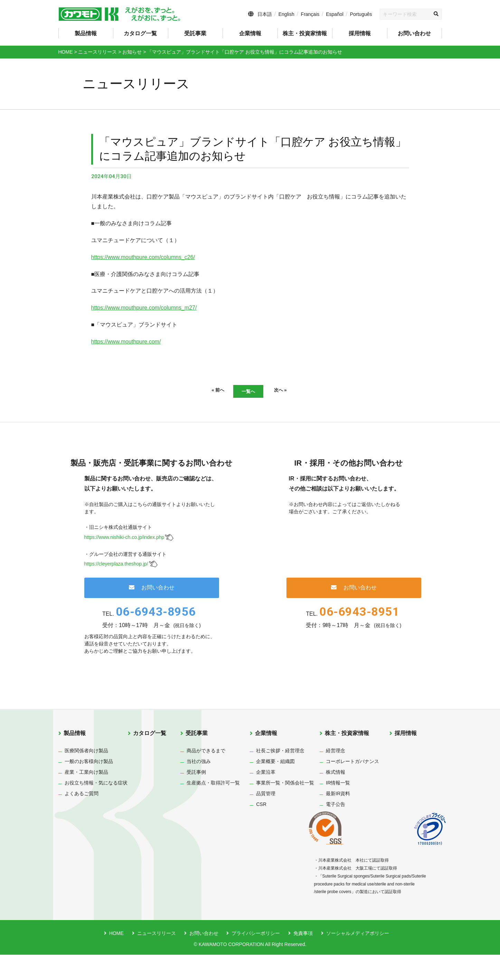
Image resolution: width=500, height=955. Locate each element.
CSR (261, 805)
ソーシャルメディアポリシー (357, 934)
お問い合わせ (414, 33)
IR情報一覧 (338, 783)
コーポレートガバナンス (352, 762)
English (286, 14)
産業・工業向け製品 (86, 772)
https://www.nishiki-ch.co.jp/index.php (124, 537)
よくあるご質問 (81, 794)
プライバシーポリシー (256, 934)
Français (310, 14)
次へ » (291, 391)
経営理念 (335, 751)
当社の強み (199, 762)
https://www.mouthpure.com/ (126, 342)
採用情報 (360, 33)
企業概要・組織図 (275, 762)
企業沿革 (265, 772)
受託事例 (196, 772)
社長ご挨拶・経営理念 (280, 751)
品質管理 (265, 794)
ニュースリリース (156, 934)
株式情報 (335, 772)
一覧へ (248, 391)
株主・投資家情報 (347, 734)
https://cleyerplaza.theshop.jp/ (116, 564)
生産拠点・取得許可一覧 (213, 783)
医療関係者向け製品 (86, 751)
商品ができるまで (206, 751)
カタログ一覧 (140, 33)
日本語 (264, 14)
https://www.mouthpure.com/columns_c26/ (143, 257)
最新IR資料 (338, 794)
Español (334, 14)
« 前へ (207, 391)
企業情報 (266, 734)
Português (361, 14)
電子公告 (335, 805)
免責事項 (303, 934)
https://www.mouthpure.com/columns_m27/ (144, 308)
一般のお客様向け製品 (89, 762)
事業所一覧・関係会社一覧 (285, 783)
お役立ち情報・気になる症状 (96, 783)
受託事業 (197, 734)
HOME (116, 934)
